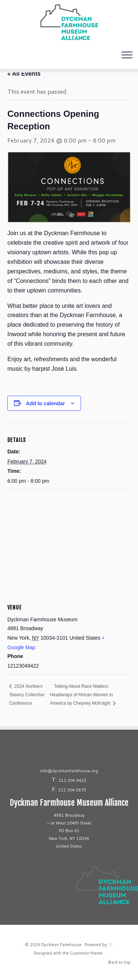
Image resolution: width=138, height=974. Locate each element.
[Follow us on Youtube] (15, 58)
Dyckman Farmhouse (61, 945)
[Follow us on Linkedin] (12, 58)
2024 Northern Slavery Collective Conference (26, 695)
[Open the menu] (126, 55)
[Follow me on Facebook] (8, 58)
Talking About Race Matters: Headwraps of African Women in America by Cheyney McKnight (81, 695)
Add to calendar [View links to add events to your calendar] (45, 403)
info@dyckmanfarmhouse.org (69, 771)
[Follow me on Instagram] (6, 58)
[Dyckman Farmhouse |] (69, 22)
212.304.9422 (72, 780)
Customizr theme (86, 953)
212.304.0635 (72, 790)
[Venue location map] (69, 543)
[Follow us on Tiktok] (10, 58)
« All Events (23, 74)
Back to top (119, 962)
